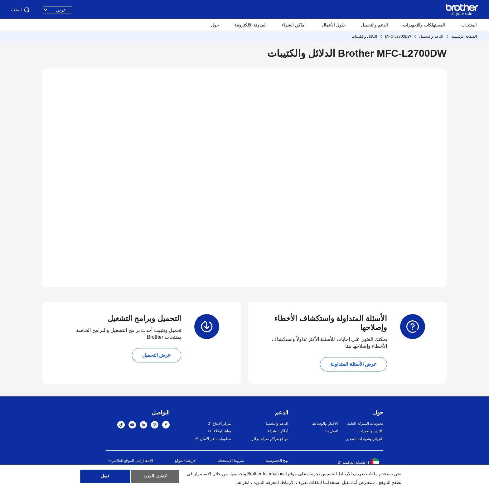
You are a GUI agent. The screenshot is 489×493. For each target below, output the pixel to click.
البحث (21, 10)
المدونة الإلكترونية (250, 24)
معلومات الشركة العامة (365, 423)
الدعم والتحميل (374, 24)
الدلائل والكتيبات (364, 36)
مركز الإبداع (222, 423)
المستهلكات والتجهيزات (424, 24)
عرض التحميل (156, 355)
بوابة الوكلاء (222, 431)
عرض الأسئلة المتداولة (353, 364)
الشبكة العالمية (354, 462)
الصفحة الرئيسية (464, 36)
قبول (105, 478)
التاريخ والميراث (370, 431)
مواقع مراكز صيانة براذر (270, 439)
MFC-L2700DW (398, 36)
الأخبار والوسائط (324, 423)
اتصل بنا (331, 431)
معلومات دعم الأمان (215, 439)
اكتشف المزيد (155, 478)
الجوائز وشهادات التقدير (364, 439)
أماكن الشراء (294, 24)
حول (215, 24)
